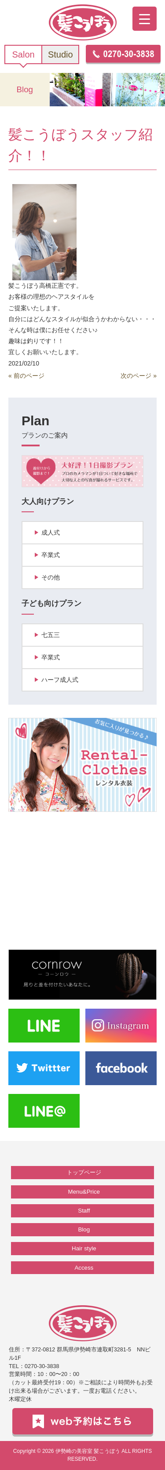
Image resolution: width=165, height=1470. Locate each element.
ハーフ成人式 (59, 679)
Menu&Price (84, 1191)
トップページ (84, 1172)
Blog (84, 1229)
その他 (50, 577)
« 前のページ (26, 375)
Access (83, 1267)
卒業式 (50, 554)
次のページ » (139, 375)
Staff (84, 1210)
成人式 (50, 532)
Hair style (84, 1248)
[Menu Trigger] (144, 19)
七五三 (50, 634)
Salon (23, 54)
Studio (60, 54)
